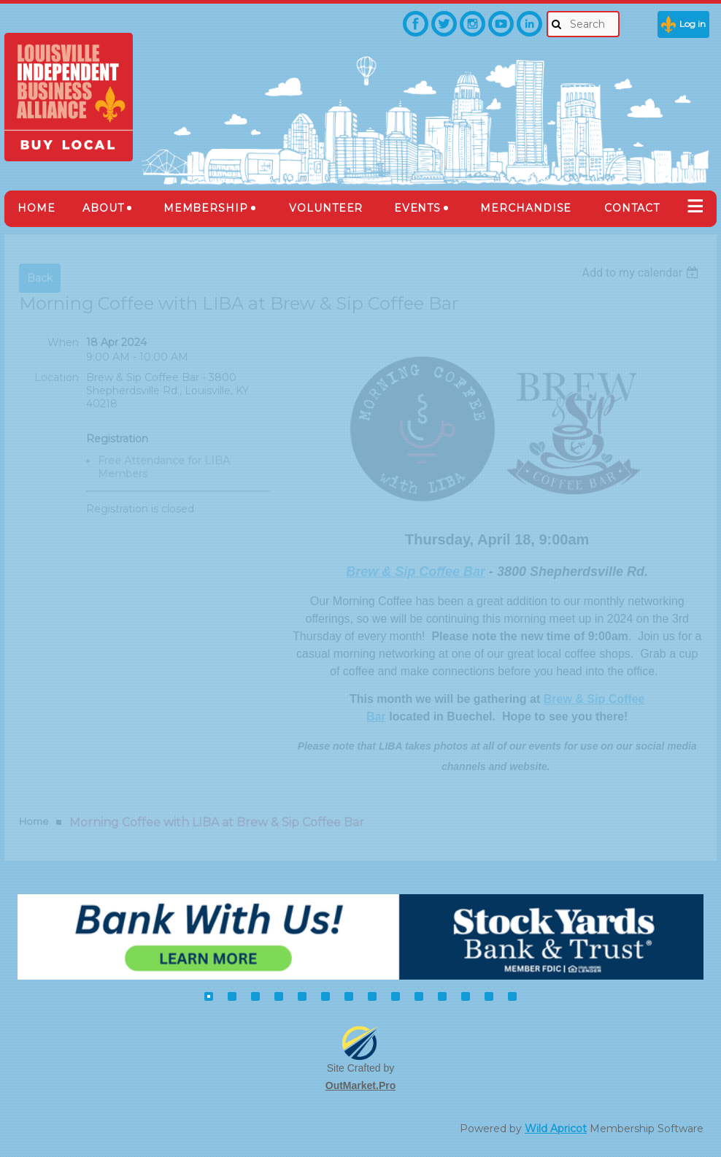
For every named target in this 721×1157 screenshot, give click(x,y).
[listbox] (642, 273)
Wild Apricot (556, 1128)
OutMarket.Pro (360, 1085)
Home (34, 821)
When (63, 342)
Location (56, 377)
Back (40, 278)
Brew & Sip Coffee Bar (415, 571)
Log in (692, 23)
